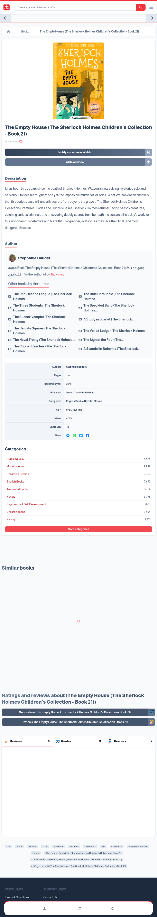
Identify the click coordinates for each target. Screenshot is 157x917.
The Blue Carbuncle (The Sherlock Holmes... (109, 296)
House (32, 846)
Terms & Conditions (17, 897)
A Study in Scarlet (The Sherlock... (109, 319)
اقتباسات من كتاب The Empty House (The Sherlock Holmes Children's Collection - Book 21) (78, 866)
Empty (36, 853)
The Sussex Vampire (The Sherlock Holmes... (39, 319)
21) (103, 846)
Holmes (74, 846)
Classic (97, 401)
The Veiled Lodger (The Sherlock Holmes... (115, 331)
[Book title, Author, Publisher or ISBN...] (75, 7)
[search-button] (141, 7)
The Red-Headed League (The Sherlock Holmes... (42, 296)
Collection (90, 846)
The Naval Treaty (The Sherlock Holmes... (44, 339)
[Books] (44, 908)
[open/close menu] (151, 7)
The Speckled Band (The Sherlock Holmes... (108, 308)
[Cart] (78, 908)
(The (45, 846)
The (8, 846)
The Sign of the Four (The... (103, 339)
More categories (78, 529)
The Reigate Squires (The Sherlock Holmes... (39, 331)
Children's (116, 846)
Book (19, 846)
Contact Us (50, 897)
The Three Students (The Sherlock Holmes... (39, 308)
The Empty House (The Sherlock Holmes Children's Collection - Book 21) (83, 853)
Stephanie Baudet (34, 258)
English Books (74, 401)
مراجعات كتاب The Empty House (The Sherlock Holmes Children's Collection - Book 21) (77, 859)
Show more (57, 274)
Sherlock (58, 846)
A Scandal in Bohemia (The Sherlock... (111, 348)
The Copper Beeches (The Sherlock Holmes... (39, 349)
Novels (88, 401)
